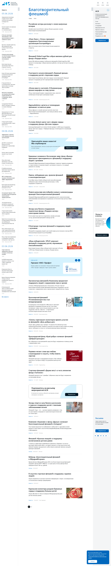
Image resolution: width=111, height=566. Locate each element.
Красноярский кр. (43, 314)
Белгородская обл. (43, 235)
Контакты (97, 23)
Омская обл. (42, 186)
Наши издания (98, 33)
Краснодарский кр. (43, 346)
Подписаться (71, 394)
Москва (41, 169)
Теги (35, 18)
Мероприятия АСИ (100, 27)
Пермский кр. (42, 365)
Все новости (5, 297)
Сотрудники (98, 25)
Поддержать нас (99, 36)
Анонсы (30, 451)
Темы (30, 18)
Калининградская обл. (44, 99)
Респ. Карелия (42, 500)
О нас (96, 21)
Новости (31, 33)
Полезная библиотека (101, 31)
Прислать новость (71, 148)
